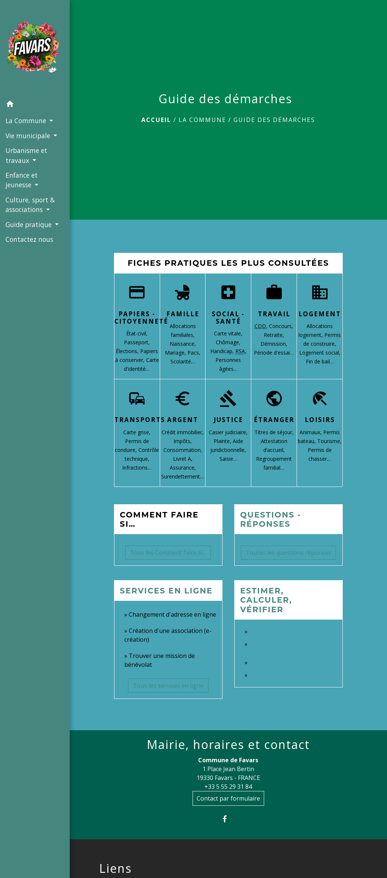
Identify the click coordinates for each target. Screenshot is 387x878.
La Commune (202, 120)
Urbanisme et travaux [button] (26, 155)
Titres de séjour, (274, 432)
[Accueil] (35, 49)
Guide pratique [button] (29, 224)
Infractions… (137, 467)
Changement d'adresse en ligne (172, 614)
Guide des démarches (274, 120)
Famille (182, 314)
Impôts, (182, 441)
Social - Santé (228, 317)
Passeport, (137, 342)
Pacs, (193, 352)
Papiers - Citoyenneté (141, 317)
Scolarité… (182, 361)
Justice (228, 419)
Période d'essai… (274, 352)
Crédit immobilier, (183, 432)
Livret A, (183, 458)
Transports (139, 419)
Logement (319, 314)
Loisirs (320, 419)
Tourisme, (329, 441)
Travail (274, 314)
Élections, (128, 351)
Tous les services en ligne (168, 686)
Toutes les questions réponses (288, 552)
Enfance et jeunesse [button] (22, 180)
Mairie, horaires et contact (228, 745)
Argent (182, 419)
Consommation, (182, 449)
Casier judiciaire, (228, 432)
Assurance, (183, 467)
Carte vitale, (228, 333)
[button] (35, 105)
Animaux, (311, 432)
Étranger (274, 419)
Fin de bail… (320, 361)
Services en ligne (166, 590)
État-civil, (137, 333)
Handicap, (222, 351)
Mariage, (176, 352)
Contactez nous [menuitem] (29, 239)
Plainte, (223, 441)
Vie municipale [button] (29, 135)
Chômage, (228, 342)
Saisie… (228, 458)
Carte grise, (137, 432)
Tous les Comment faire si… (168, 552)
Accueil (156, 120)
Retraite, (274, 334)
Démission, (273, 343)
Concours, (281, 326)
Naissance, (183, 343)
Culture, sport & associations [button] (30, 204)
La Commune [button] (27, 120)
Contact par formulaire (228, 798)
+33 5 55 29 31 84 (228, 787)
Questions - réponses (270, 519)
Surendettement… (182, 476)
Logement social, (320, 352)
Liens (115, 868)
